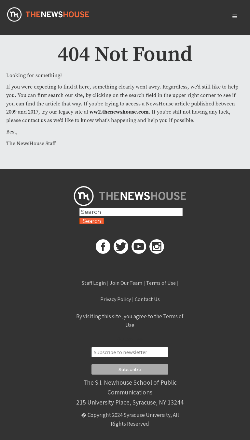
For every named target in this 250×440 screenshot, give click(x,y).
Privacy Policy (115, 299)
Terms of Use (161, 283)
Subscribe (129, 339)
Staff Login (94, 283)
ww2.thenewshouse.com (119, 111)
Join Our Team (126, 283)
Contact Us (147, 299)
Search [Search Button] (92, 221)
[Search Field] (131, 212)
